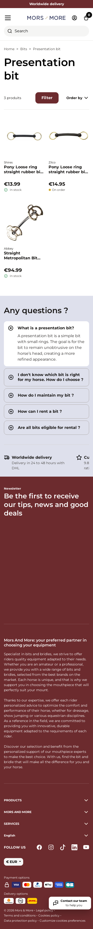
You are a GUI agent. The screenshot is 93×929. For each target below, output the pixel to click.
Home (9, 49)
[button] (46, 835)
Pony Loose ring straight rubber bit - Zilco (68, 169)
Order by (77, 98)
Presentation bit (47, 49)
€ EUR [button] (12, 862)
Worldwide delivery (32, 457)
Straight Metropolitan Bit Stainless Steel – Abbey (20, 256)
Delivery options (16, 893)
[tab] (46, 343)
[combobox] (46, 31)
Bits (23, 49)
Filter (46, 97)
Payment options (17, 877)
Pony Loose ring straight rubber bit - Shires (23, 169)
